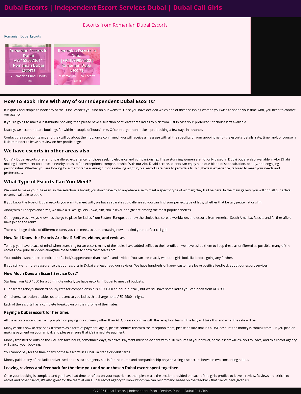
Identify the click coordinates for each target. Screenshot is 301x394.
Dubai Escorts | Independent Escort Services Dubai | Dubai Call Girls (113, 7)
